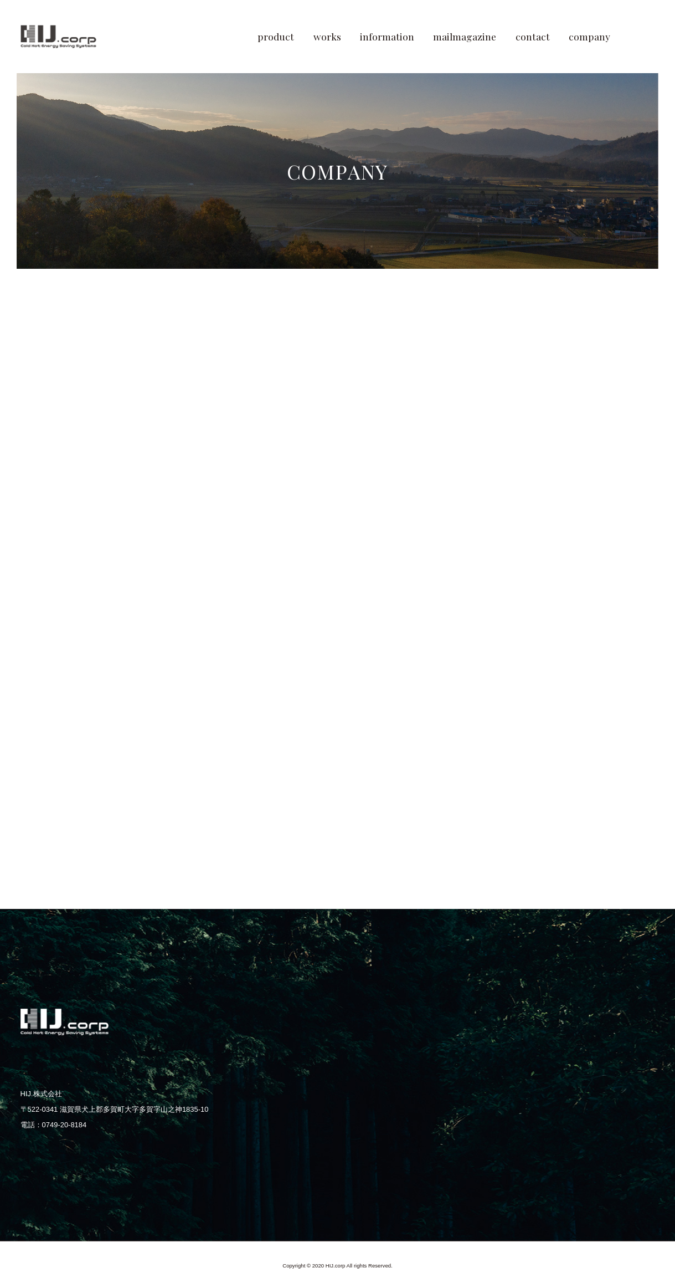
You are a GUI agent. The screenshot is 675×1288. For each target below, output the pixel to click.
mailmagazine (464, 36)
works (327, 36)
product (275, 36)
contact (533, 36)
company (589, 36)
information (387, 36)
